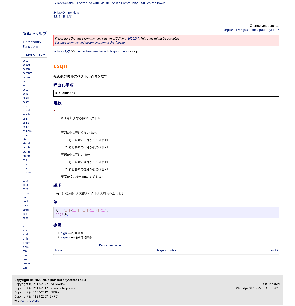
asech (26, 114)
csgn (26, 209)
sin (24, 226)
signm (65, 237)
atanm (26, 156)
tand (25, 255)
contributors (30, 300)
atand (26, 143)
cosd (25, 164)
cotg (25, 184)
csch (25, 205)
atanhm (27, 151)
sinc (25, 230)
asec (25, 106)
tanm (26, 267)
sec (25, 213)
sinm (26, 247)
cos (25, 160)
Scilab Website (63, 3)
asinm (26, 135)
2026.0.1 (133, 38)
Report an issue (110, 245)
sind (25, 234)
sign (64, 233)
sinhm (26, 242)
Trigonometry (34, 54)
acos (25, 60)
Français (242, 30)
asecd (26, 110)
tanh (25, 259)
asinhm (27, 131)
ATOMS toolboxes (153, 3)
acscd (26, 98)
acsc (25, 93)
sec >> (274, 250)
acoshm (27, 73)
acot (25, 81)
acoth (26, 89)
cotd (25, 180)
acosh (26, 69)
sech (25, 222)
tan (25, 251)
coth (25, 189)
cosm (26, 176)
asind (26, 122)
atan (25, 139)
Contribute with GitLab (93, 3)
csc (25, 197)
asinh (26, 127)
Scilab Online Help (66, 12)
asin (25, 118)
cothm (26, 193)
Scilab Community (125, 3)
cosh (25, 168)
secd (25, 218)
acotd (26, 85)
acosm (27, 77)
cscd (25, 201)
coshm (27, 172)
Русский (273, 30)
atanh (26, 147)
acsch (26, 102)
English (229, 30)
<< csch (59, 250)
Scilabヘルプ (35, 33)
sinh (25, 238)
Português (257, 30)
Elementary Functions (32, 44)
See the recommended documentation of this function (90, 42)
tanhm (27, 263)
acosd (26, 64)
